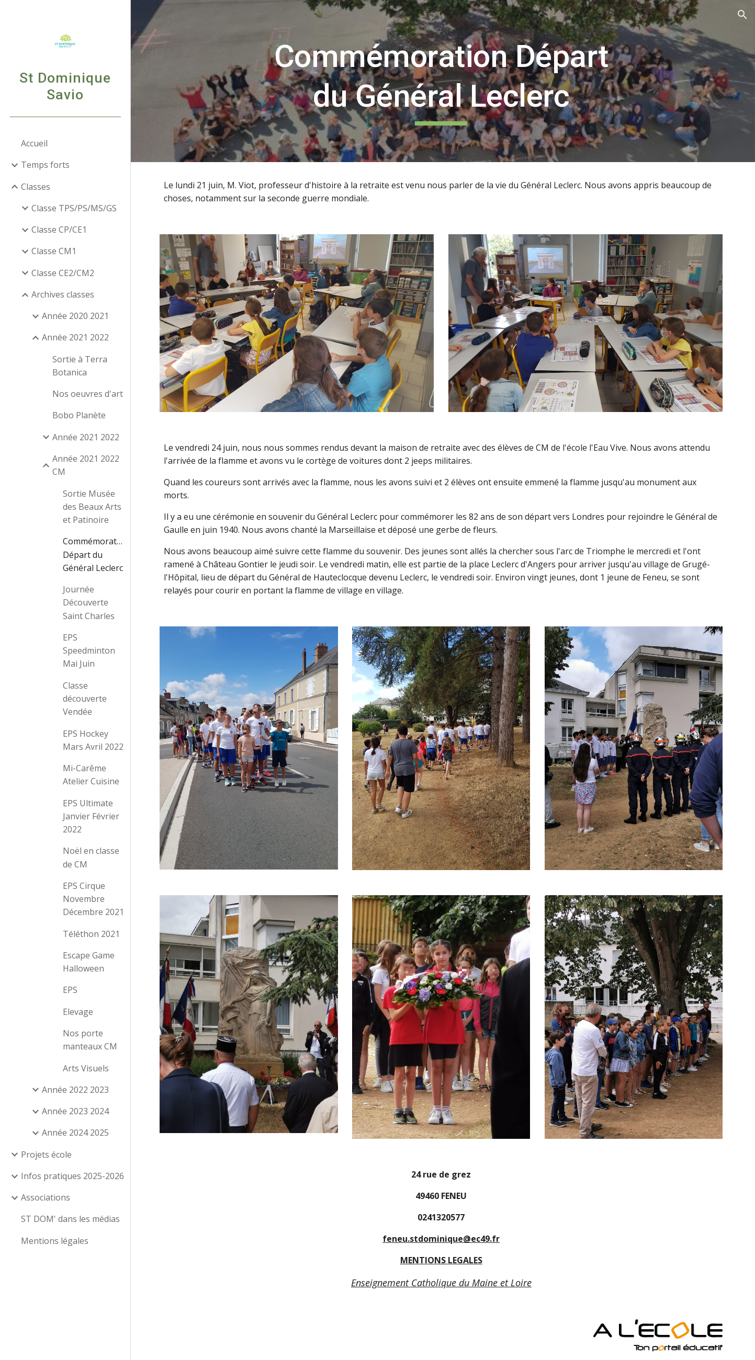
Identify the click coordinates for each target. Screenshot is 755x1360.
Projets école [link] (46, 1154)
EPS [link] (70, 990)
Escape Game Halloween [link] (89, 962)
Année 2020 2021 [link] (75, 316)
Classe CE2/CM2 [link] (62, 273)
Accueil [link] (34, 143)
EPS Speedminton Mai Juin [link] (89, 651)
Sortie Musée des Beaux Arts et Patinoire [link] (92, 507)
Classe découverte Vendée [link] (85, 699)
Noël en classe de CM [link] (91, 857)
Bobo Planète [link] (79, 415)
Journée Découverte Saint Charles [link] (89, 603)
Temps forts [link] (45, 164)
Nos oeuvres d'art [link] (87, 393)
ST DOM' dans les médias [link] (70, 1219)
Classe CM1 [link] (53, 251)
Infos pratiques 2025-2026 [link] (72, 1176)
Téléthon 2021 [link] (91, 934)
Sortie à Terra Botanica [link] (79, 365)
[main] (443, 80)
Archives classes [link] (62, 294)
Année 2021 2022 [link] (75, 337)
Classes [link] (35, 186)
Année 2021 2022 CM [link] (85, 465)
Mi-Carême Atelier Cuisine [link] (91, 774)
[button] (742, 14)
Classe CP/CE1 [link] (59, 229)
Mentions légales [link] (54, 1241)
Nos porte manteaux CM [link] (90, 1039)
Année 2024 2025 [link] (75, 1132)
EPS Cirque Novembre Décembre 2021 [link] (93, 899)
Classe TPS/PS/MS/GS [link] (74, 208)
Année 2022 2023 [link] (75, 1089)
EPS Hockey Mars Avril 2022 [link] (93, 740)
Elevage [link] (78, 1012)
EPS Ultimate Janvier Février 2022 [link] (91, 816)
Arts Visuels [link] (86, 1068)
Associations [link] (45, 1197)
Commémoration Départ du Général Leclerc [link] (93, 554)
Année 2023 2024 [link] (75, 1111)
